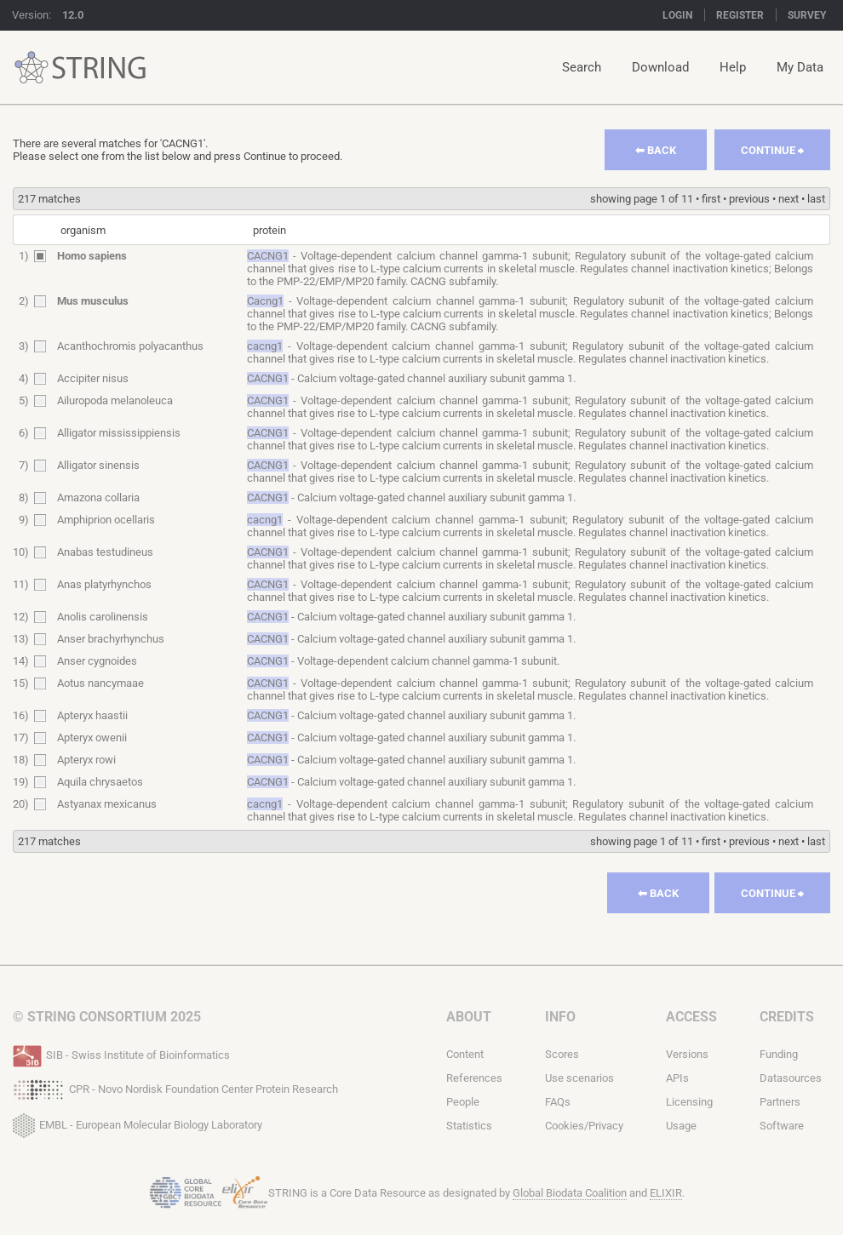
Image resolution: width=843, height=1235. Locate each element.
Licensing (689, 1101)
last (816, 198)
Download (660, 67)
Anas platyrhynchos (104, 584)
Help (733, 67)
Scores (562, 1054)
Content (465, 1054)
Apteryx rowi (86, 759)
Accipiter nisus (92, 378)
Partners (780, 1101)
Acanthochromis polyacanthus (130, 346)
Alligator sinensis (98, 465)
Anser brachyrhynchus (110, 638)
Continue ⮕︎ (772, 150)
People (462, 1101)
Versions (687, 1054)
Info (560, 1017)
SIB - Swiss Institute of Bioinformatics (121, 1053)
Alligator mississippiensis (118, 432)
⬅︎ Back (655, 150)
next (788, 198)
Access (691, 1017)
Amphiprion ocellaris (106, 519)
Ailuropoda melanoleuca (114, 400)
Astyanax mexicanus (106, 804)
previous (749, 198)
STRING (31, 68)
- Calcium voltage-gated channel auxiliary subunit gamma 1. (411, 378)
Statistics (469, 1125)
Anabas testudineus (105, 552)
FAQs (558, 1101)
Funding (779, 1054)
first (711, 198)
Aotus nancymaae (100, 683)
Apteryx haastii (92, 715)
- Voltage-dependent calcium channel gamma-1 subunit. (403, 661)
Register (740, 15)
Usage (681, 1125)
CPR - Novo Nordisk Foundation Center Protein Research (175, 1087)
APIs (677, 1078)
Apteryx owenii (91, 737)
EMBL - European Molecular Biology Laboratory (137, 1121)
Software (782, 1125)
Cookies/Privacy (584, 1125)
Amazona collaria (98, 497)
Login (677, 15)
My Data (800, 67)
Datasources (791, 1078)
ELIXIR (666, 1192)
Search (581, 67)
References (474, 1078)
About (468, 1017)
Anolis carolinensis (102, 616)
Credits (787, 1017)
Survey (807, 15)
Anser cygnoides (97, 661)
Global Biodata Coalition (570, 1192)
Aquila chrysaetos (100, 781)
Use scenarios (579, 1078)
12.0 (72, 15)
